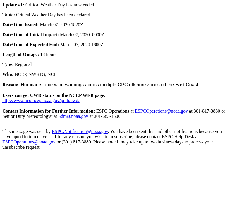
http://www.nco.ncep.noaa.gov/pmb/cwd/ (41, 100)
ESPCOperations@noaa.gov (161, 110)
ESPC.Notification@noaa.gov (80, 131)
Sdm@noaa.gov (73, 116)
